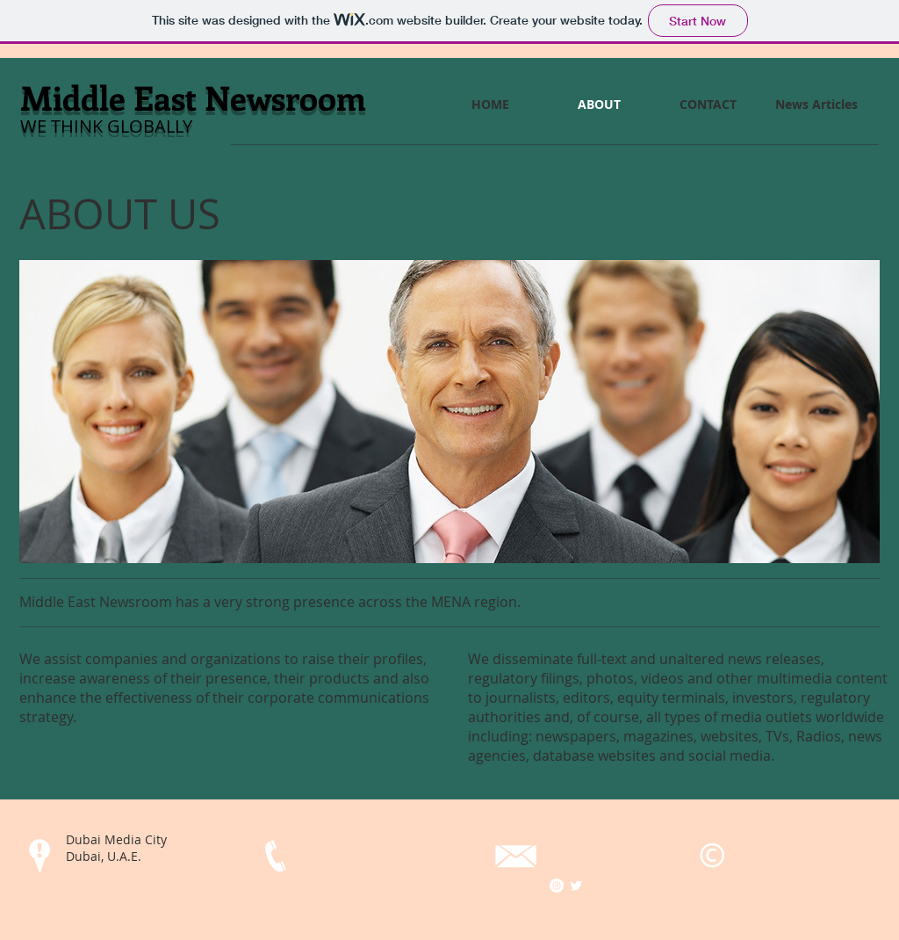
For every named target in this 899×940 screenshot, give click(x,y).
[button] (449, 411)
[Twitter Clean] (576, 886)
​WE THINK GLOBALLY (106, 126)
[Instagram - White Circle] (557, 886)
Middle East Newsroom (193, 97)
